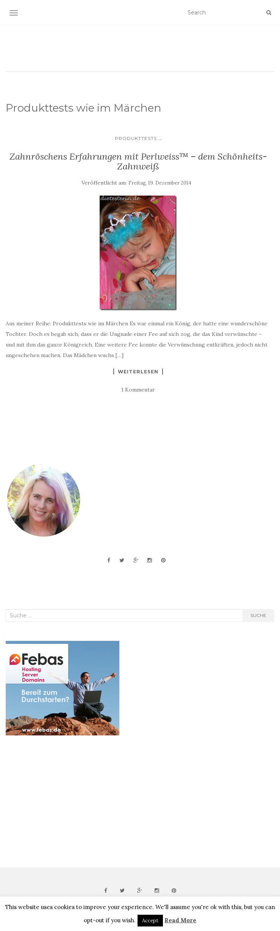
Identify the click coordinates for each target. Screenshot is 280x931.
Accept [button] (150, 920)
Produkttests (136, 138)
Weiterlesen (138, 371)
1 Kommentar (138, 389)
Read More (180, 920)
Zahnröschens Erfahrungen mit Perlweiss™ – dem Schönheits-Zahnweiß (138, 161)
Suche (258, 615)
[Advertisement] (62, 801)
